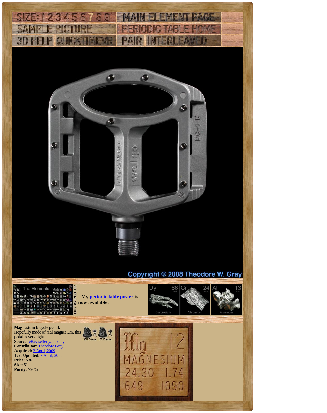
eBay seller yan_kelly (47, 341)
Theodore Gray (50, 346)
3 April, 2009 (52, 355)
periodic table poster (111, 296)
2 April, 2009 (44, 351)
